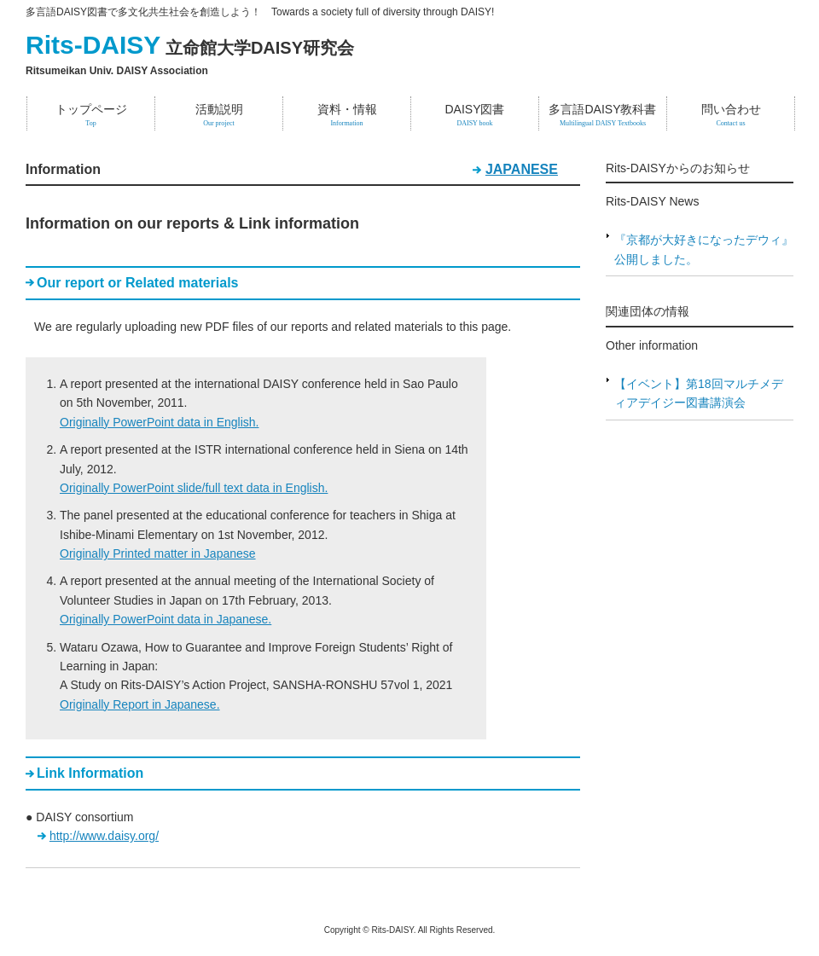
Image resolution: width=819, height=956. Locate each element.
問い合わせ (730, 114)
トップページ (90, 114)
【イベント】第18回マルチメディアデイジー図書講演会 (698, 393)
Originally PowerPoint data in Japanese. (165, 619)
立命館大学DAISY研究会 (190, 47)
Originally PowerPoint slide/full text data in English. (194, 488)
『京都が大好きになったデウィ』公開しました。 (703, 249)
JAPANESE (521, 169)
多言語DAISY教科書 (602, 114)
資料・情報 (346, 114)
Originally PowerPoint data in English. (159, 422)
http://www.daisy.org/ (104, 836)
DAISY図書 (474, 114)
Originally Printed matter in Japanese (158, 553)
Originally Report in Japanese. (140, 704)
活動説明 (218, 114)
